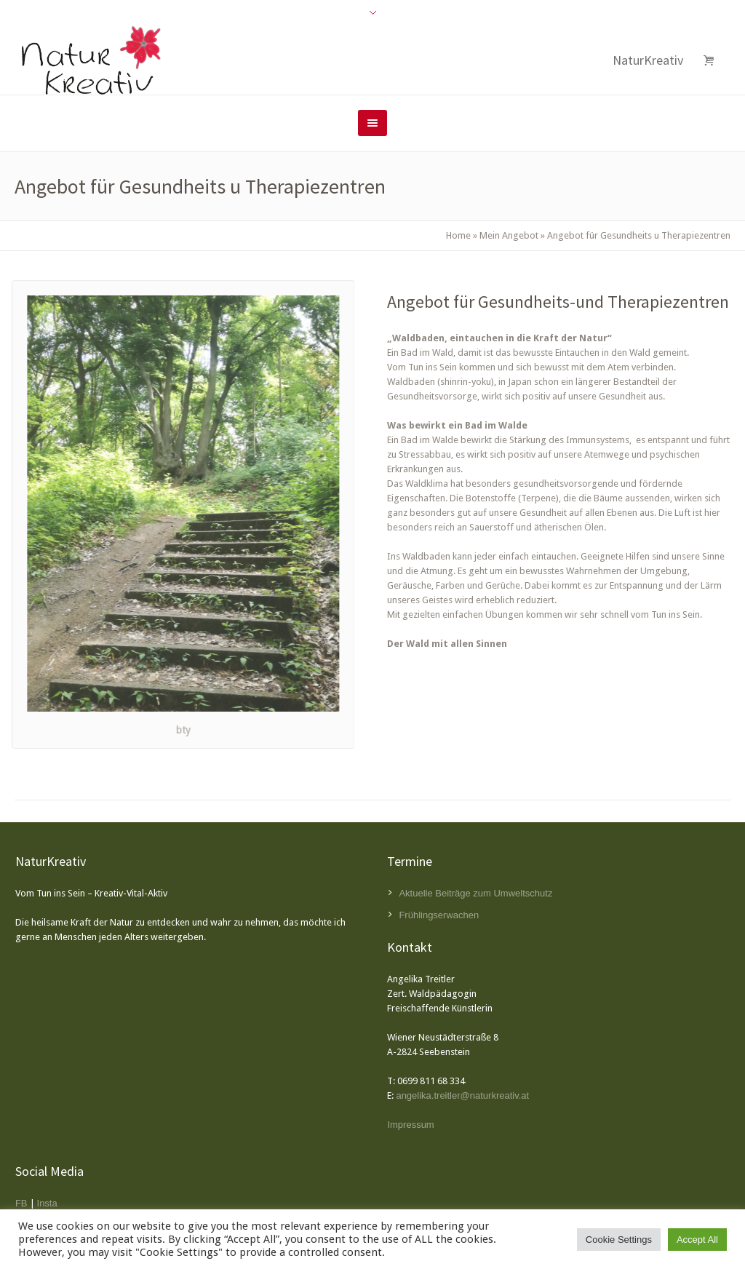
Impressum (410, 1124)
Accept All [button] (697, 1239)
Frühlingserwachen (439, 915)
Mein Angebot (508, 235)
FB (21, 1203)
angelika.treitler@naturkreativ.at (462, 1095)
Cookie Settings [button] (619, 1239)
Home (458, 235)
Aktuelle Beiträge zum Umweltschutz (475, 893)
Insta (47, 1203)
